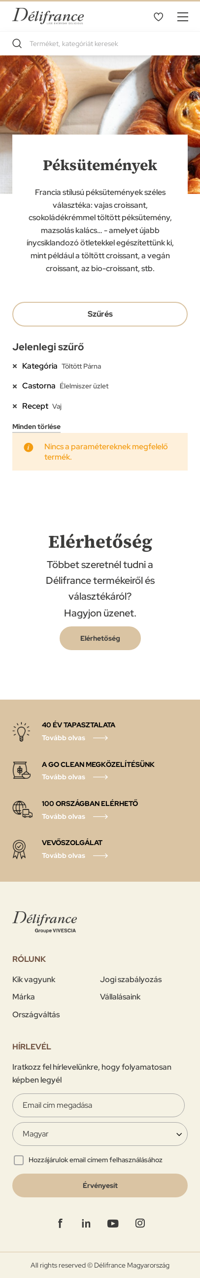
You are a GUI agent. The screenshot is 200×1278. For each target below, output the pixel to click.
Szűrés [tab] (100, 314)
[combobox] (100, 43)
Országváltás (36, 1014)
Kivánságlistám (158, 16)
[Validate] (100, 1185)
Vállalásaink (120, 997)
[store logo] (48, 16)
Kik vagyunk (33, 979)
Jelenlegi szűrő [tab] (48, 346)
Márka (23, 997)
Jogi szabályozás (131, 979)
